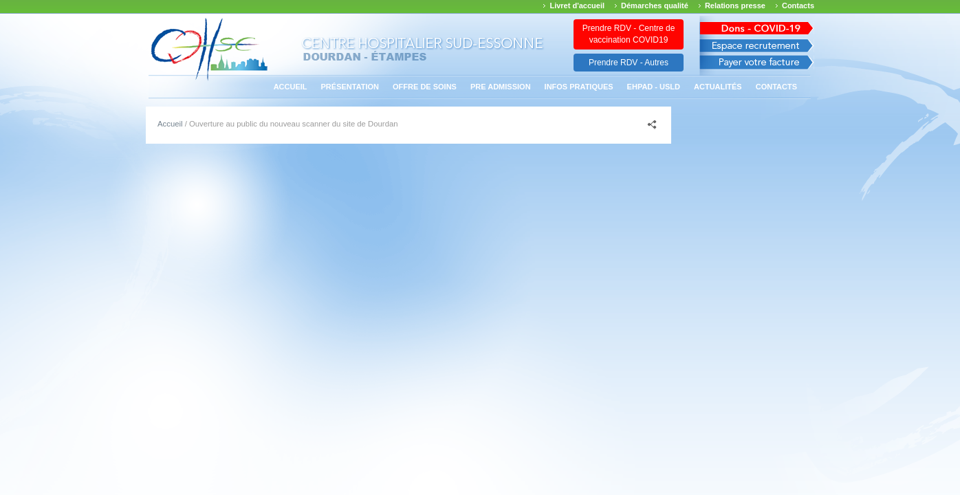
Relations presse (735, 5)
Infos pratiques (579, 86)
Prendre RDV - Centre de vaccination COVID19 (628, 34)
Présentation (350, 86)
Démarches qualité (654, 5)
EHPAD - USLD (653, 86)
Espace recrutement (756, 46)
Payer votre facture (756, 66)
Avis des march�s (756, 26)
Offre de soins (425, 86)
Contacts (798, 5)
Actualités (718, 86)
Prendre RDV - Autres (628, 62)
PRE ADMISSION (500, 86)
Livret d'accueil (576, 5)
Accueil (290, 86)
